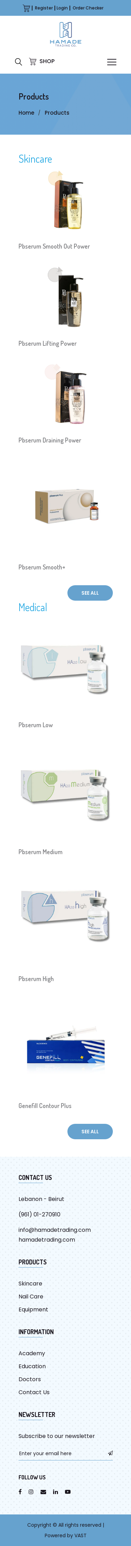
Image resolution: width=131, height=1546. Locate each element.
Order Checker (88, 8)
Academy (32, 1353)
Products (57, 112)
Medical (33, 607)
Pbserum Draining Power (50, 440)
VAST (80, 1535)
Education (32, 1366)
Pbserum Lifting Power (48, 343)
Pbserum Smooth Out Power (54, 246)
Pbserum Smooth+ (42, 567)
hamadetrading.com (47, 1240)
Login (62, 8)
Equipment (33, 1309)
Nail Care (31, 1296)
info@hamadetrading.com (55, 1230)
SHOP (41, 61)
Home (26, 112)
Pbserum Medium (41, 852)
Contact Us (34, 1392)
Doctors (30, 1379)
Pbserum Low (36, 725)
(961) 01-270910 (39, 1214)
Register (44, 8)
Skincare (35, 158)
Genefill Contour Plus (45, 1105)
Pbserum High (36, 979)
